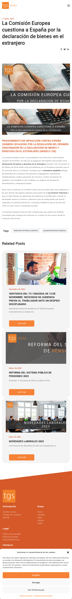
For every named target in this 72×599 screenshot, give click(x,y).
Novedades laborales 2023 (26, 441)
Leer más (22, 323)
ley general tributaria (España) (54, 230)
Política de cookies (26, 596)
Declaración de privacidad (43, 596)
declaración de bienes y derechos (26, 230)
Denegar (36, 582)
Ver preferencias (36, 589)
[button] (68, 552)
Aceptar (36, 575)
